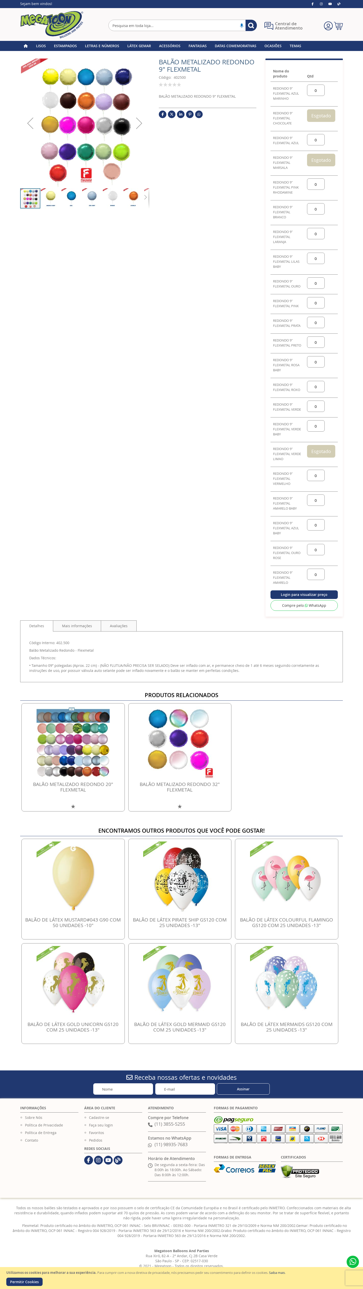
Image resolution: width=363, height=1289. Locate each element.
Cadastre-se (99, 1117)
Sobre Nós (33, 1117)
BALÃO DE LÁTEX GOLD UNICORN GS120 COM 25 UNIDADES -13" (72, 1027)
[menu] (181, 46)
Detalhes (36, 625)
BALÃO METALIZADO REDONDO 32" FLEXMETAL (180, 787)
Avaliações (119, 625)
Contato (31, 1140)
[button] (30, 123)
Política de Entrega (40, 1132)
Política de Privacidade (44, 1125)
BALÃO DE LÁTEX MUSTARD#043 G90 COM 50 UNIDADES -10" (73, 922)
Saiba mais (277, 1272)
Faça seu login (101, 1125)
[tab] (36, 626)
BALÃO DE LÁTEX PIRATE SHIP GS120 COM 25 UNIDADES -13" (180, 922)
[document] (182, 1278)
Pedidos (95, 1140)
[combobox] (182, 25)
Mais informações (77, 625)
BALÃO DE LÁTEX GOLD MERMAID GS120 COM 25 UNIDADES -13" (180, 1027)
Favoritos (96, 1132)
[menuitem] (41, 46)
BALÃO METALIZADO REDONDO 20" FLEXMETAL (73, 787)
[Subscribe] (243, 1089)
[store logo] (51, 24)
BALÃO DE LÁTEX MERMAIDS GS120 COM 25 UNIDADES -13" (286, 1027)
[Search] (251, 25)
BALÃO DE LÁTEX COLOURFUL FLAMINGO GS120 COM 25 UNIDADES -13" (286, 922)
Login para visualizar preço (304, 594)
